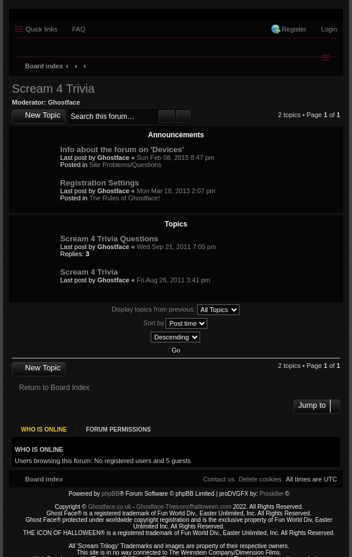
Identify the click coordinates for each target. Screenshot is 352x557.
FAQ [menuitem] (78, 29)
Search (166, 116)
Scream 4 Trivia (53, 88)
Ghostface (64, 102)
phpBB (111, 488)
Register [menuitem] (294, 29)
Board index (44, 66)
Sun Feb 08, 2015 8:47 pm (175, 157)
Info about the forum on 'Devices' (122, 149)
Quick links (41, 29)
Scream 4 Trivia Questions (109, 238)
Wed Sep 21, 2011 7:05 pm (176, 246)
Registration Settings (99, 182)
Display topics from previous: (175, 309)
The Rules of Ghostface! (124, 198)
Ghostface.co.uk (110, 501)
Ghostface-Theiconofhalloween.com (184, 501)
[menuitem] (260, 473)
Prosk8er (272, 488)
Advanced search (183, 116)
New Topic (43, 115)
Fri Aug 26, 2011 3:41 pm (173, 280)
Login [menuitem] (329, 29)
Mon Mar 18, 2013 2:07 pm (175, 190)
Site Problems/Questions (125, 164)
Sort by (176, 323)
